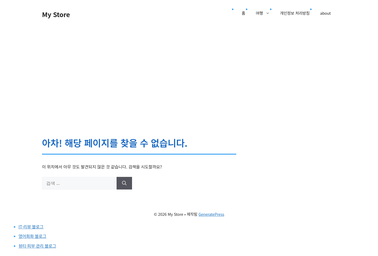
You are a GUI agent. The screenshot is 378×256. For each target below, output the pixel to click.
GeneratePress (211, 214)
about (325, 13)
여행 (265, 13)
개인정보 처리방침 (295, 13)
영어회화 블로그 (32, 236)
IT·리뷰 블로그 (30, 226)
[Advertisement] (189, 65)
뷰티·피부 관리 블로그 (37, 246)
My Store (56, 14)
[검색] (124, 183)
